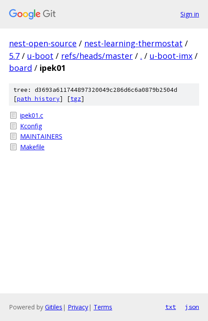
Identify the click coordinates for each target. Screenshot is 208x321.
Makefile (32, 147)
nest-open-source (43, 43)
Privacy (78, 307)
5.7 (14, 55)
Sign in (189, 14)
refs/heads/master (97, 55)
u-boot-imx (171, 55)
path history (38, 99)
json (192, 307)
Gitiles (53, 307)
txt (170, 307)
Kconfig (31, 126)
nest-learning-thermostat (133, 43)
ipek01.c (31, 115)
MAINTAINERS (41, 136)
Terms (103, 307)
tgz (75, 99)
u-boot (40, 55)
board (20, 67)
